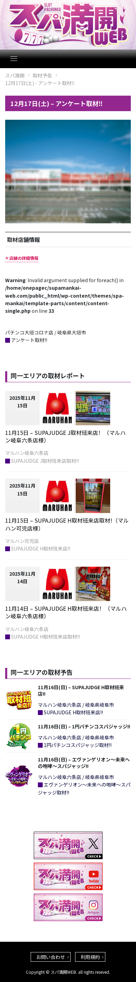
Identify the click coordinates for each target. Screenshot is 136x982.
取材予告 (42, 75)
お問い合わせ (50, 956)
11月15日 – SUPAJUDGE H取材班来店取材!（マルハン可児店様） (67, 524)
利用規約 (90, 956)
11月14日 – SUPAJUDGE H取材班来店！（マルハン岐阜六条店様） (66, 612)
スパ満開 (14, 75)
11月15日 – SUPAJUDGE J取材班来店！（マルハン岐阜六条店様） (65, 436)
